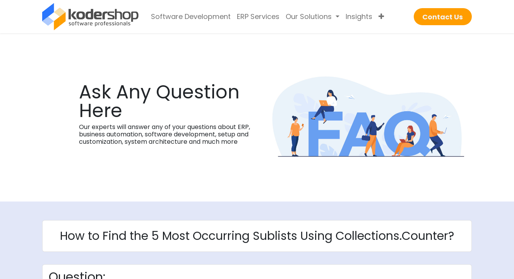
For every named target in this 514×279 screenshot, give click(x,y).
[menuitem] (191, 16)
